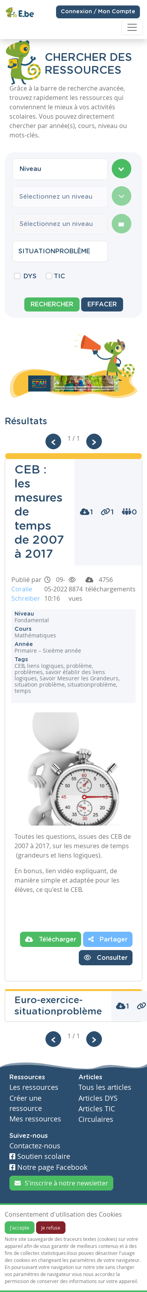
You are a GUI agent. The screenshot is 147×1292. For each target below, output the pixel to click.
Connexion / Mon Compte (98, 11)
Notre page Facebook (48, 1167)
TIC (59, 276)
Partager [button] (107, 939)
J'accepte (19, 1227)
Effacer (102, 304)
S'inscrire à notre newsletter (61, 1183)
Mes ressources (35, 1118)
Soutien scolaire (39, 1156)
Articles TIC (96, 1108)
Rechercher (52, 304)
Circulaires (95, 1119)
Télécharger (50, 939)
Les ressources (33, 1087)
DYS (30, 276)
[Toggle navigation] (132, 27)
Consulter (105, 957)
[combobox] (60, 169)
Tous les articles (104, 1087)
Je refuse (50, 1227)
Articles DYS (98, 1098)
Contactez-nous (34, 1145)
